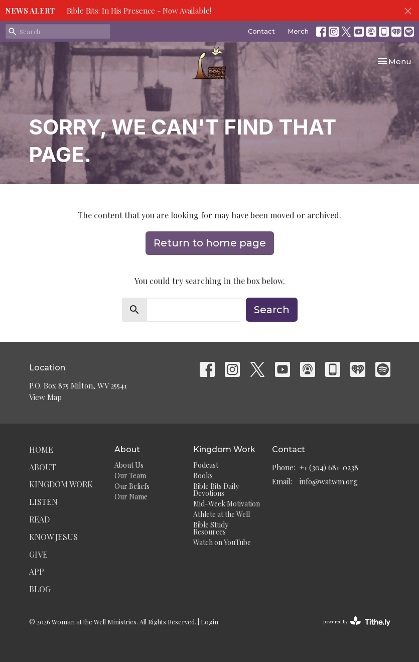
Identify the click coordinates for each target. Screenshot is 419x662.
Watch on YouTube (222, 542)
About (42, 467)
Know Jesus (53, 537)
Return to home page (210, 243)
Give (38, 554)
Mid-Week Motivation (226, 503)
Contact (261, 31)
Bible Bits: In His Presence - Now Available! (139, 11)
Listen (43, 501)
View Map (45, 397)
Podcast (205, 465)
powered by (356, 621)
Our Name (131, 496)
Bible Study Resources (210, 528)
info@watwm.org (329, 481)
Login (209, 621)
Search (272, 310)
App (36, 571)
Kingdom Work (61, 484)
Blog (40, 589)
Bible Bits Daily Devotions (216, 489)
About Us (129, 465)
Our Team (130, 475)
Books (203, 475)
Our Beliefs (132, 486)
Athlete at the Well (221, 514)
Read (39, 519)
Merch (298, 31)
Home (41, 449)
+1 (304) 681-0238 (329, 467)
